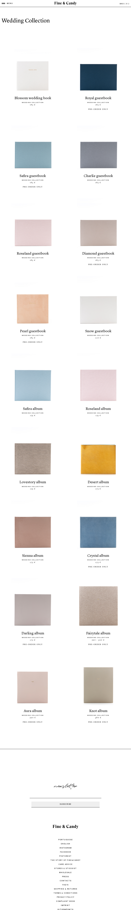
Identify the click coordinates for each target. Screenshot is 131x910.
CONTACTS (65, 873)
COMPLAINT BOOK (65, 893)
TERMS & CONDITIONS (65, 885)
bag (124, 4)
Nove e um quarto (65, 906)
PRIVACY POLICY (65, 889)
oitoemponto (65, 901)
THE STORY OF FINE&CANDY (65, 852)
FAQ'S (65, 877)
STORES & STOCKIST (65, 860)
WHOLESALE (65, 865)
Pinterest (65, 848)
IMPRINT (65, 897)
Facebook (65, 844)
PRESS (65, 869)
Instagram (65, 840)
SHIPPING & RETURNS (65, 881)
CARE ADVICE (66, 856)
